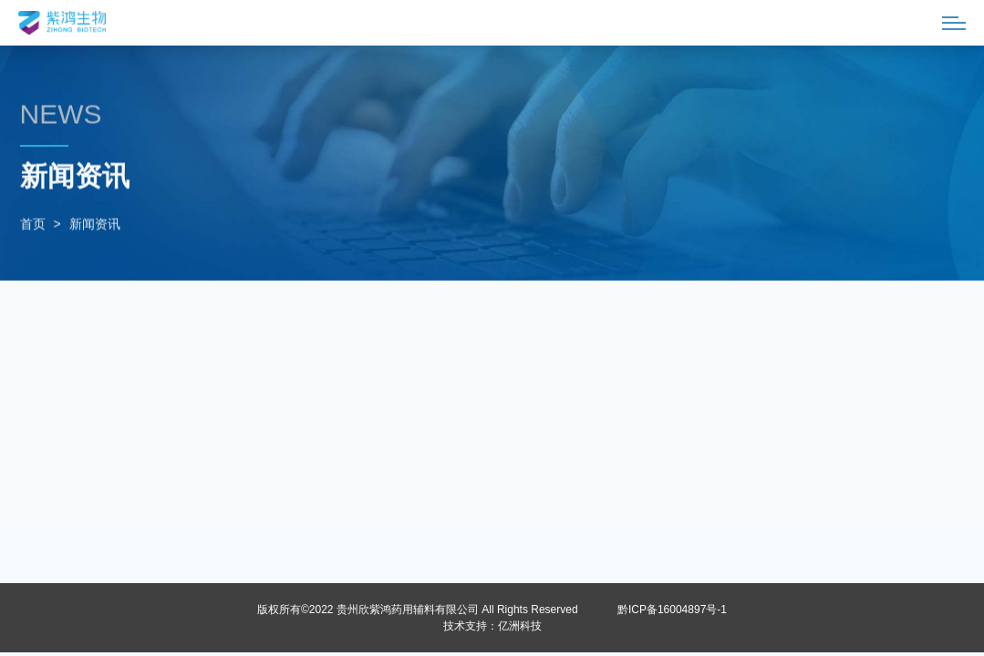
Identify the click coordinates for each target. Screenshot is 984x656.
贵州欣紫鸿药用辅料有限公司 (408, 609)
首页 (33, 225)
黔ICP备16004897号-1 (672, 609)
